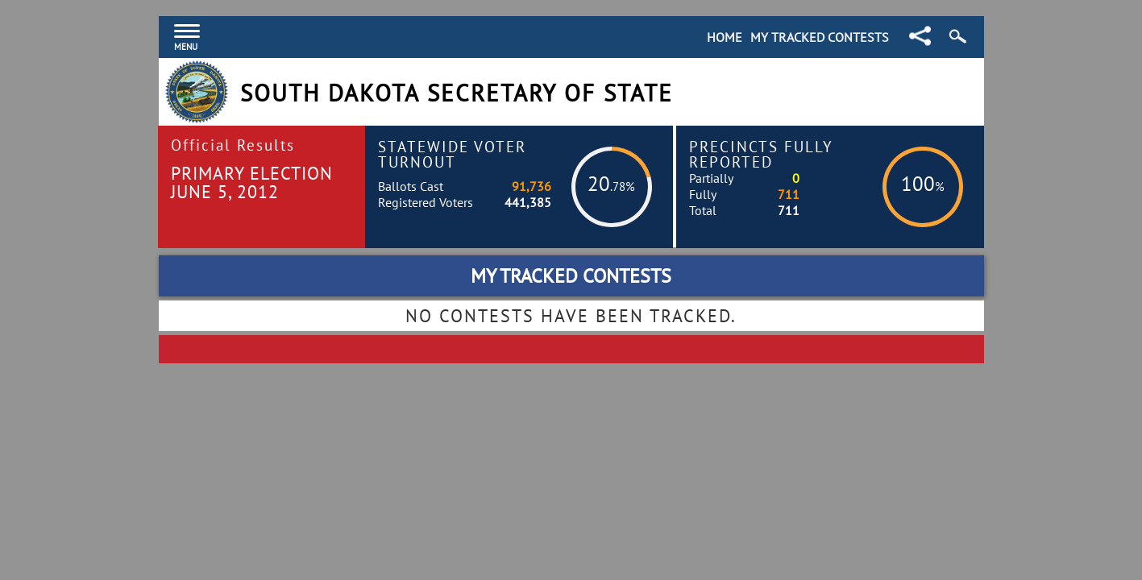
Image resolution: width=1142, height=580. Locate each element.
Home (724, 37)
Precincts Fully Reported (761, 154)
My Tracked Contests (819, 37)
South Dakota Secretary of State (456, 93)
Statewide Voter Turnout (452, 154)
